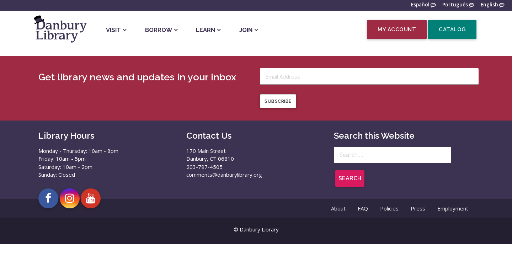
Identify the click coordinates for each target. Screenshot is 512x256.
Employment (452, 208)
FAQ (363, 208)
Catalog (452, 29)
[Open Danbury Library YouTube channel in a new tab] (91, 198)
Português (455, 5)
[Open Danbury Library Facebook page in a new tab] (48, 198)
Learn (205, 29)
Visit (113, 29)
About (338, 208)
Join (245, 29)
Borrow (158, 29)
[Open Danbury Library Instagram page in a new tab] (70, 198)
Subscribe (278, 101)
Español (420, 5)
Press (418, 208)
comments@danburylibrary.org (224, 174)
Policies (389, 208)
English (489, 5)
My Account (397, 29)
